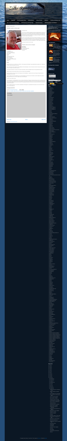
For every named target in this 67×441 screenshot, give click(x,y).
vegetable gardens (51, 348)
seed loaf (50, 286)
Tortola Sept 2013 (51, 340)
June (51, 384)
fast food (50, 157)
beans (50, 95)
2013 (50, 376)
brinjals (50, 115)
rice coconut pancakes (52, 269)
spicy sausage (51, 304)
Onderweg (51, 428)
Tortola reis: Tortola (52, 339)
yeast (50, 359)
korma (50, 198)
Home (8, 20)
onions (50, 234)
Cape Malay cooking (52, 121)
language (50, 202)
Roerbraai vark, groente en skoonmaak (54, 407)
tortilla (50, 331)
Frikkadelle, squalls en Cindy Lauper (55, 415)
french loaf (50, 172)
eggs (50, 155)
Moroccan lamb (51, 220)
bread (50, 112)
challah (50, 124)
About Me (13, 20)
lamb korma (51, 201)
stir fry (50, 310)
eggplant (50, 154)
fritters (50, 176)
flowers (50, 168)
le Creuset (50, 204)
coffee (50, 138)
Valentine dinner (51, 346)
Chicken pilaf (51, 130)
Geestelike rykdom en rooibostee (54, 404)
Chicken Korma (51, 128)
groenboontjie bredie (52, 185)
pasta (50, 243)
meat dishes (51, 214)
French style (51, 173)
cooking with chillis (51, 141)
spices (50, 302)
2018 (50, 370)
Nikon (50, 229)
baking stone (51, 93)
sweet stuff (50, 316)
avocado (50, 87)
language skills (51, 203)
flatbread (50, 166)
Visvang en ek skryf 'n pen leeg (54, 399)
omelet (50, 233)
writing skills (51, 358)
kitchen (50, 197)
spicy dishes (51, 303)
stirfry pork (50, 313)
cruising (50, 143)
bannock (50, 94)
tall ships (50, 319)
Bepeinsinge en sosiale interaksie (54, 418)
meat (50, 213)
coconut (50, 137)
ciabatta (50, 136)
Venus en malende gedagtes (54, 396)
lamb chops (50, 200)
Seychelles (50, 287)
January (51, 388)
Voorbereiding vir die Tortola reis (54, 430)
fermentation (51, 159)
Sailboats (46, 20)
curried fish (50, 144)
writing (50, 357)
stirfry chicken (51, 311)
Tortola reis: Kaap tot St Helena (53, 333)
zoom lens (50, 361)
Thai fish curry (51, 325)
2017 (50, 371)
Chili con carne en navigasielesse (54, 401)
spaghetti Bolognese (52, 300)
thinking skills (51, 327)
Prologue (50, 259)
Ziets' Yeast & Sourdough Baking (13, 22)
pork (49, 256)
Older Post (44, 119)
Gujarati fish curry (51, 187)
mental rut (50, 216)
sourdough (50, 297)
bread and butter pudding (52, 113)
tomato (50, 328)
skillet (50, 291)
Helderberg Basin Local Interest (51, 22)
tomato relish (51, 330)
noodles (50, 230)
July (50, 383)
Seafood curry (51, 285)
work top (50, 354)
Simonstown (51, 290)
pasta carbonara (51, 244)
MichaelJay (39, 438)
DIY (49, 151)
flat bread (50, 165)
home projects (51, 191)
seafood (50, 284)
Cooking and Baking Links (55, 20)
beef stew (50, 100)
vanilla (50, 347)
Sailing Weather (31, 20)
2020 (50, 367)
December (51, 378)
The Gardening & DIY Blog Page (27, 22)
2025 (50, 365)
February (51, 387)
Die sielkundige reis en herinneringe (55, 393)
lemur (50, 205)
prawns (50, 258)
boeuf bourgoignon (51, 108)
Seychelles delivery (52, 288)
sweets (50, 317)
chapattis (50, 125)
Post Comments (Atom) (14, 121)
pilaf (49, 254)
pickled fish (50, 253)
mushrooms (51, 226)
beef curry (50, 98)
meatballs (50, 215)
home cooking (51, 189)
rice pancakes (51, 270)
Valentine (50, 345)
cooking (50, 140)
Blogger (46, 438)
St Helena (51, 414)
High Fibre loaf (51, 188)
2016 (50, 372)
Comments (51, 76)
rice (49, 268)
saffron (50, 275)
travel (50, 342)
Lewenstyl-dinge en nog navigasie (55, 400)
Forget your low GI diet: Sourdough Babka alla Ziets (53, 28)
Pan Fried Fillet (51, 241)
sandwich (50, 282)
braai (50, 111)
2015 (50, 373)
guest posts (50, 186)
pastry (50, 246)
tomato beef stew (51, 329)
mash (50, 211)
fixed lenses (51, 164)
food (49, 169)
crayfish (50, 142)
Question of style (51, 263)
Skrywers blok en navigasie (54, 405)
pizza (50, 255)
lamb (50, 199)
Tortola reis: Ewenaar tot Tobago (53, 332)
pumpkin (50, 261)
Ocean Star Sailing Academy (53, 232)
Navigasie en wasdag (53, 411)
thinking (50, 326)
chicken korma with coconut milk (53, 129)
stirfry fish (50, 312)
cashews (50, 122)
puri (49, 262)
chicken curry (51, 127)
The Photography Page (21, 20)
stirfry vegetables (51, 314)
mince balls (50, 218)
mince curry (50, 219)
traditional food (51, 341)
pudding (50, 260)
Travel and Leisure (39, 22)
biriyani (50, 101)
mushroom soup (51, 225)
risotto (50, 272)
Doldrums (50, 152)
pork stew (50, 257)
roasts (50, 273)
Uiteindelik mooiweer (53, 423)
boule (50, 110)
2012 (50, 377)
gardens (50, 177)
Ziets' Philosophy (51, 360)
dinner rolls (50, 150)
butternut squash (51, 116)
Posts (50, 75)
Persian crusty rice (51, 247)
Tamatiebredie (52, 424)
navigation (50, 228)
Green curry (51, 183)
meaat (50, 212)
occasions (50, 231)
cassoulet (50, 123)
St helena (50, 305)
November (51, 379)
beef (49, 96)
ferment (50, 158)
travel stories (51, 343)
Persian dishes (51, 248)
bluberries (50, 102)
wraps (50, 356)
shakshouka (51, 289)
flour (49, 167)
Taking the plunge (51, 318)
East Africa (50, 153)
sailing (50, 276)
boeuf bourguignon (51, 109)
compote (50, 139)
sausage (50, 283)
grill (49, 184)
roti (49, 274)
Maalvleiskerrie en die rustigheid (54, 410)
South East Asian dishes (52, 299)
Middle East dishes (52, 217)
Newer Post (9, 119)
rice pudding (51, 271)
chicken (50, 126)
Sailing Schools (39, 20)
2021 (50, 366)
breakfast (50, 114)
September (51, 382)
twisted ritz (50, 344)
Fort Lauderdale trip (52, 170)
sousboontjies (51, 298)
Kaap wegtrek (52, 429)
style (50, 315)
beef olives (50, 99)
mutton (50, 227)
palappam (50, 240)
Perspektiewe (52, 425)
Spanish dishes (51, 301)
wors (50, 355)
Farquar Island (51, 156)
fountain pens (51, 171)
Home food (50, 190)
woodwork (50, 353)
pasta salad (50, 245)
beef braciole (51, 97)
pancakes (50, 242)
